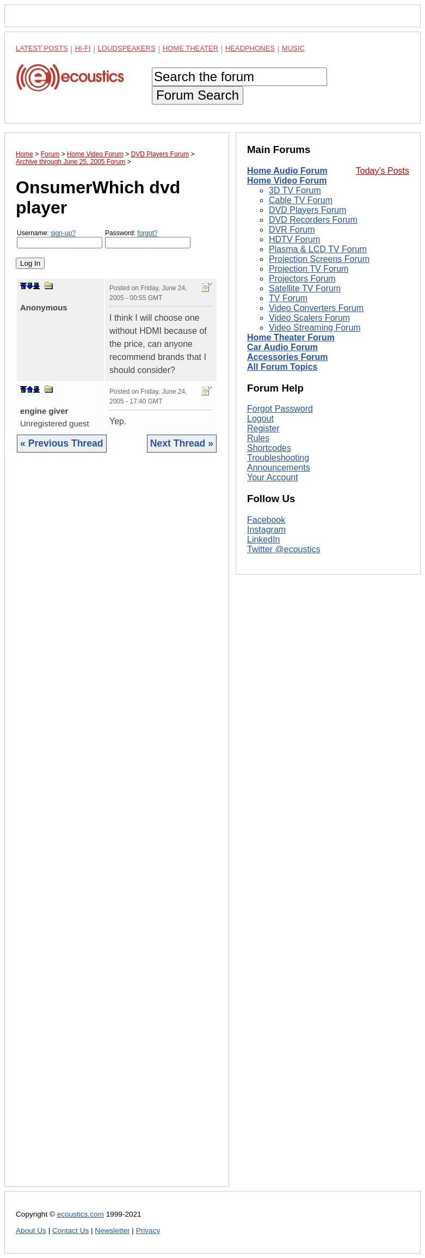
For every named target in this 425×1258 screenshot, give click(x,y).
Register (263, 428)
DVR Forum (292, 229)
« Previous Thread (61, 443)
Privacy (148, 1230)
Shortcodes (269, 448)
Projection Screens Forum (319, 259)
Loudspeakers (127, 48)
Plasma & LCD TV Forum (318, 249)
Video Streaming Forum (315, 327)
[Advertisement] (117, 827)
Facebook (266, 519)
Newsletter (112, 1230)
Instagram (266, 529)
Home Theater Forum (291, 337)
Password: (147, 238)
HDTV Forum (294, 239)
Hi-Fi (83, 48)
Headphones (250, 48)
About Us (31, 1230)
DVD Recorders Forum (313, 219)
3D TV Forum (295, 190)
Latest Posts (42, 48)
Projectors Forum (302, 278)
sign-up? (63, 233)
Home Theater (190, 48)
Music (293, 48)
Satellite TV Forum (305, 288)
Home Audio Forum (287, 170)
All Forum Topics (282, 366)
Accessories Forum (287, 357)
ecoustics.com (80, 1214)
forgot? (147, 233)
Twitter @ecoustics (284, 549)
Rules (258, 438)
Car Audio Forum (282, 347)
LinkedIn (263, 539)
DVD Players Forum (307, 210)
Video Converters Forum (316, 308)
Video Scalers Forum (309, 317)
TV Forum (288, 298)
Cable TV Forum (300, 200)
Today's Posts (382, 170)
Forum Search (197, 95)
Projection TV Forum (308, 268)
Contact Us (70, 1230)
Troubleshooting (278, 457)
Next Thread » (181, 443)
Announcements (278, 467)
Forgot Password (280, 408)
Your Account (272, 477)
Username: (59, 238)
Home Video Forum (287, 180)
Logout (260, 418)
